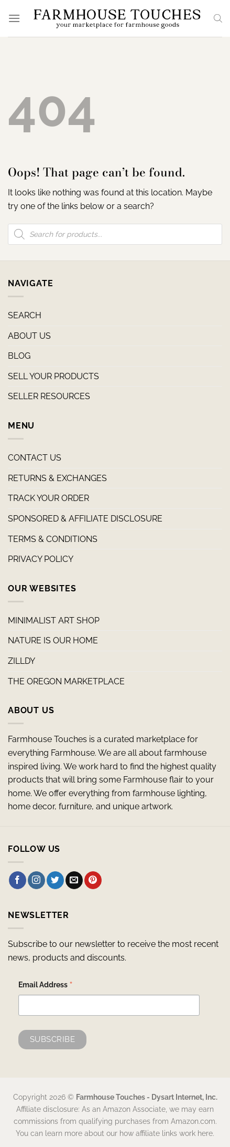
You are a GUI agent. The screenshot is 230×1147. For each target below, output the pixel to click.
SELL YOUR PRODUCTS (53, 376)
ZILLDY (21, 661)
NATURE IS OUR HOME (53, 640)
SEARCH (24, 315)
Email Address (45, 986)
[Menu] (14, 18)
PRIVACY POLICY (40, 559)
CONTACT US (34, 458)
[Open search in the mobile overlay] (218, 18)
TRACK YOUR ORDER (48, 498)
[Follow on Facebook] (17, 880)
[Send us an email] (74, 880)
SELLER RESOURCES (49, 396)
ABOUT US (29, 336)
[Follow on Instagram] (36, 880)
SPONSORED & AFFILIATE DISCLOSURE (85, 519)
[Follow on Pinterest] (93, 880)
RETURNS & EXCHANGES (57, 478)
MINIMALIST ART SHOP (54, 620)
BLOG (19, 356)
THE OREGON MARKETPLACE (66, 681)
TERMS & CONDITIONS (52, 539)
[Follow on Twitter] (55, 880)
